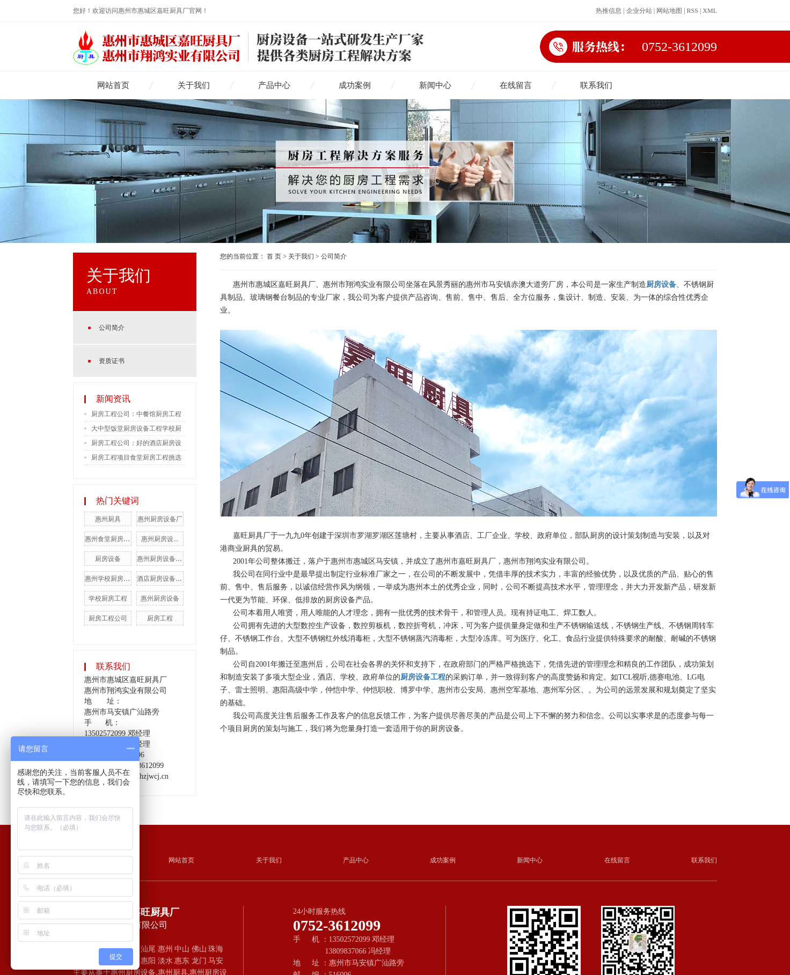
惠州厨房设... (159, 539)
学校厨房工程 (108, 598)
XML (710, 10)
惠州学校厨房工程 (110, 578)
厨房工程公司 (108, 618)
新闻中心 (435, 85)
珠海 (215, 949)
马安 (215, 961)
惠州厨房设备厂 (159, 519)
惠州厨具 (108, 519)
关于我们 (194, 85)
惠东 (181, 961)
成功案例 (355, 85)
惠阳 (148, 961)
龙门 (199, 961)
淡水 (165, 961)
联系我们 (596, 85)
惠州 (165, 949)
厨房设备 (108, 559)
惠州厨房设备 (160, 598)
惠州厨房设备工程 (162, 559)
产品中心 (274, 85)
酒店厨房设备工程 (162, 578)
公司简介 (112, 327)
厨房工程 (160, 618)
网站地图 (669, 10)
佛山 (199, 949)
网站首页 (113, 85)
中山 (181, 949)
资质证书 (112, 361)
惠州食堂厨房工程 (110, 539)
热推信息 (608, 10)
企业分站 (639, 10)
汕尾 (148, 949)
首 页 (274, 256)
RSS (692, 10)
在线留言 (516, 85)
